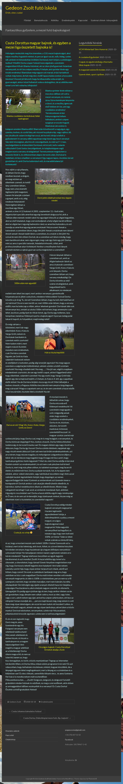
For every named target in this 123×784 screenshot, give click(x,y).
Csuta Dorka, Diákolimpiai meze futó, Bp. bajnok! (47, 718)
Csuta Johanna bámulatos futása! (25, 711)
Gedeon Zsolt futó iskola (31, 8)
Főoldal (27, 20)
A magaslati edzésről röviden (92, 69)
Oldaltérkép (10, 739)
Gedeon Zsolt (15, 702)
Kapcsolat (83, 20)
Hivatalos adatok (12, 731)
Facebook (69, 739)
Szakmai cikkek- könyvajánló (104, 20)
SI (76, 760)
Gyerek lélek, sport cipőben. (91, 74)
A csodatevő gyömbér (89, 57)
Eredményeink (68, 20)
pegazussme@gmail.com (75, 730)
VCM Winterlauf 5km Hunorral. (93, 49)
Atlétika (54, 20)
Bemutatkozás (41, 20)
